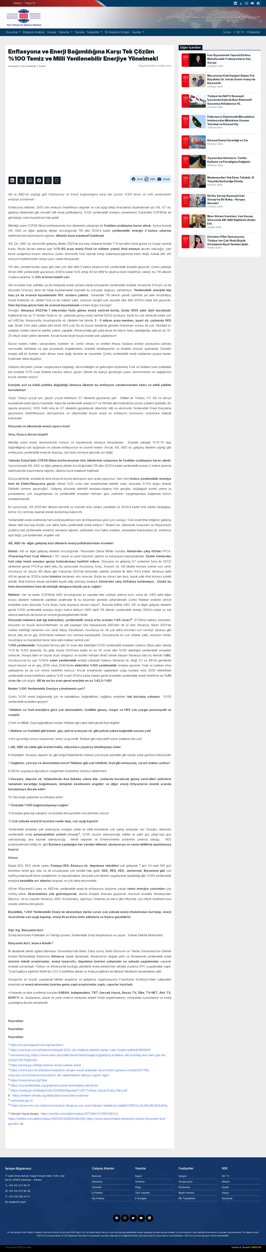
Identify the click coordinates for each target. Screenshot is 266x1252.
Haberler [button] (64, 32)
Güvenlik (96, 1187)
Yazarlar (80, 32)
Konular (52, 32)
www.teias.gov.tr (21, 1100)
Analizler (140, 1181)
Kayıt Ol (30, 3)
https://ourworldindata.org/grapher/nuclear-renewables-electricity (54, 1085)
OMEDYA (256, 1247)
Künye (225, 1192)
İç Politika (97, 1192)
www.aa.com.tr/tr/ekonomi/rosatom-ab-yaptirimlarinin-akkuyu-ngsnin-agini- (59, 1075)
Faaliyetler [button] (93, 32)
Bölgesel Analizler (34, 32)
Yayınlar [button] (137, 32)
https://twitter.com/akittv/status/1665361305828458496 (46, 1119)
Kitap (138, 1187)
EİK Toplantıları (187, 1198)
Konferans (184, 1187)
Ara (227, 32)
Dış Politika (98, 1198)
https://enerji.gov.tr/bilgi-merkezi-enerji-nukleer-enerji (45, 1065)
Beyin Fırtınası (186, 1192)
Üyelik (225, 1187)
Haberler (253, 32)
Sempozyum (186, 1181)
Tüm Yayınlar (142, 1192)
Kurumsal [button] (12, 32)
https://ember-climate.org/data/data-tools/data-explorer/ (50, 1095)
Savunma (97, 1181)
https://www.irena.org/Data (28, 1080)
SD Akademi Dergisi (117, 32)
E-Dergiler (141, 1198)
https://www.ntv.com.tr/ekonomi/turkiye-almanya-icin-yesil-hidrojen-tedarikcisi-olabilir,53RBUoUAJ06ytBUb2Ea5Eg (89, 1105)
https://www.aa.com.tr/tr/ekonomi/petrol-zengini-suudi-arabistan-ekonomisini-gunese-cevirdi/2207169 (79, 1070)
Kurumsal (227, 1198)
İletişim (18, 3)
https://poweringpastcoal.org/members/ (37, 1045)
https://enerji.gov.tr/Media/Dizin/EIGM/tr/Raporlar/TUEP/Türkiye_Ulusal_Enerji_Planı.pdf (68, 1090)
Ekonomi (96, 1176)
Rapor (138, 1176)
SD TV (238, 32)
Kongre (183, 1176)
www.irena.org (20, 1055)
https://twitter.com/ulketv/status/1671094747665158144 (79, 1114)
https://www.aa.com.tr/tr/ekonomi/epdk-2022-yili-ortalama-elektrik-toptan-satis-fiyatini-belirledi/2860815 (80, 1050)
